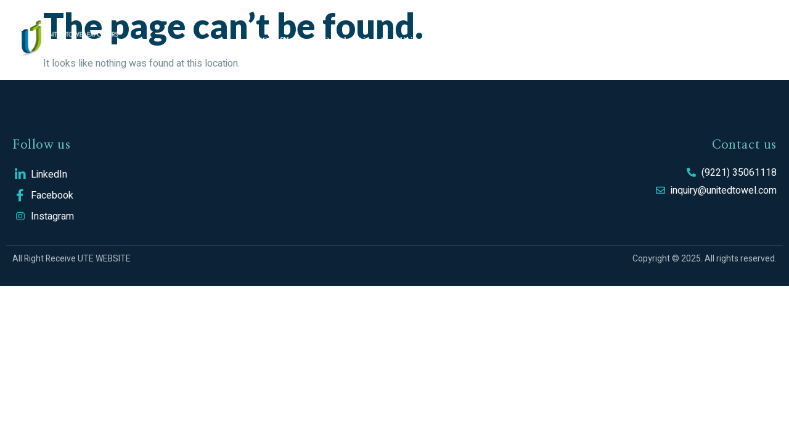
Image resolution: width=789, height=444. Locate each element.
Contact (673, 40)
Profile (278, 40)
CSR (555, 40)
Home (219, 40)
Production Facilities (373, 40)
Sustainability (485, 40)
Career (609, 40)
